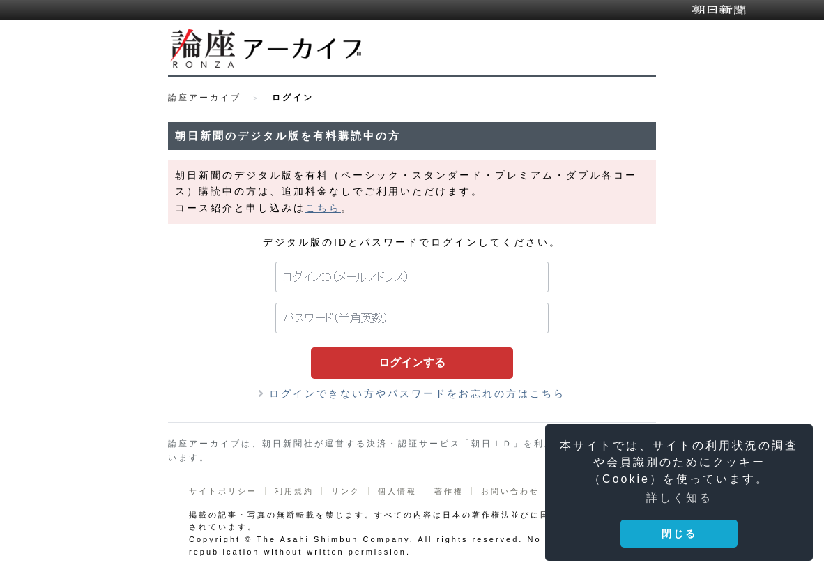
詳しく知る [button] (679, 498)
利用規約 (294, 491)
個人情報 (397, 491)
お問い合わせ (510, 491)
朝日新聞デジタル (719, 9)
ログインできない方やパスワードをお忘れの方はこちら (417, 393)
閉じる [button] (679, 533)
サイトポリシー (223, 491)
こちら (323, 207)
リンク (345, 491)
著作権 (449, 491)
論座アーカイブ (204, 98)
